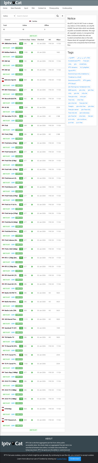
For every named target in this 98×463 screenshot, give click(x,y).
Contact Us (42, 8)
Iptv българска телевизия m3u (79, 87)
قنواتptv (71, 57)
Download (19, 48)
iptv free (91, 90)
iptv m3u (82, 90)
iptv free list (72, 116)
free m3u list (72, 113)
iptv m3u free (80, 106)
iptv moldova (81, 119)
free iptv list (83, 103)
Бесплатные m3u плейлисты (78, 74)
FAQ (33, 8)
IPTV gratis (87, 80)
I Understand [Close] (75, 459)
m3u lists (82, 116)
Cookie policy (67, 8)
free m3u (71, 100)
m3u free (80, 100)
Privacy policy (54, 8)
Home (5, 8)
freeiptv (71, 106)
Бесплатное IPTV (74, 80)
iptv (75, 64)
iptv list (76, 93)
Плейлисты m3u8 (74, 77)
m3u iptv (83, 96)
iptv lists (91, 106)
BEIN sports (72, 90)
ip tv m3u (71, 119)
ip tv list (71, 122)
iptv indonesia (84, 113)
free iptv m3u (72, 96)
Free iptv (86, 61)
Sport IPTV (72, 70)
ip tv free (79, 122)
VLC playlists (84, 67)
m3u (69, 64)
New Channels (16, 8)
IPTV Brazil (72, 83)
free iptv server (73, 109)
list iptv (90, 116)
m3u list (84, 93)
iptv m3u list (72, 103)
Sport (26, 8)
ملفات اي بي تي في (83, 57)
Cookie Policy (62, 459)
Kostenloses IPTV (74, 61)
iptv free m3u (85, 109)
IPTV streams (72, 67)
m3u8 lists (82, 64)
